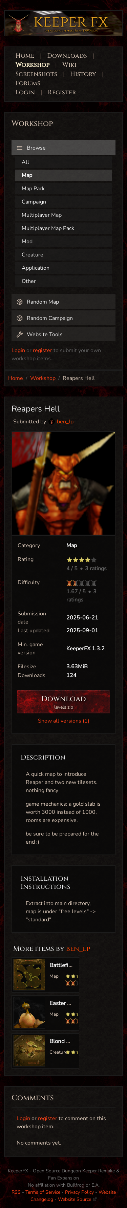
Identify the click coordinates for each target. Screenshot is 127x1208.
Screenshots (36, 74)
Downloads (67, 56)
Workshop (32, 65)
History (83, 74)
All (25, 162)
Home (25, 56)
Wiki (69, 65)
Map (27, 175)
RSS (16, 1192)
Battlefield (63, 965)
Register (62, 92)
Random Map (37, 302)
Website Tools (39, 334)
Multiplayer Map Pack (48, 228)
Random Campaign (44, 318)
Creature (32, 254)
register (42, 350)
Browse (31, 148)
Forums (28, 83)
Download (63, 702)
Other (29, 281)
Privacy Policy (79, 1192)
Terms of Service (42, 1192)
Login (26, 92)
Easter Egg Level (70, 1003)
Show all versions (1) (63, 721)
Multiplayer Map (42, 215)
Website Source (77, 1199)
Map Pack (33, 188)
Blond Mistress (68, 1041)
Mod (27, 241)
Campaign (34, 202)
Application (35, 268)
